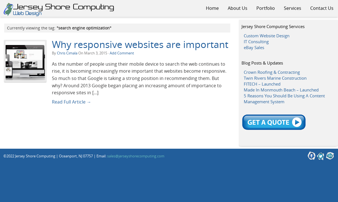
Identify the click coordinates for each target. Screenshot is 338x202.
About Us (237, 8)
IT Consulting (256, 41)
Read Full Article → (71, 102)
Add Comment (122, 53)
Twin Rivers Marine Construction (275, 78)
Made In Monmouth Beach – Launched (281, 90)
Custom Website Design (266, 35)
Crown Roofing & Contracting (272, 72)
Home (212, 8)
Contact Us (322, 8)
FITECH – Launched (262, 84)
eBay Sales (254, 47)
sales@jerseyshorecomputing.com (135, 156)
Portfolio (265, 8)
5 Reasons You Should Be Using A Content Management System (284, 98)
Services (292, 8)
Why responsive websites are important (140, 44)
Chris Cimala (67, 53)
